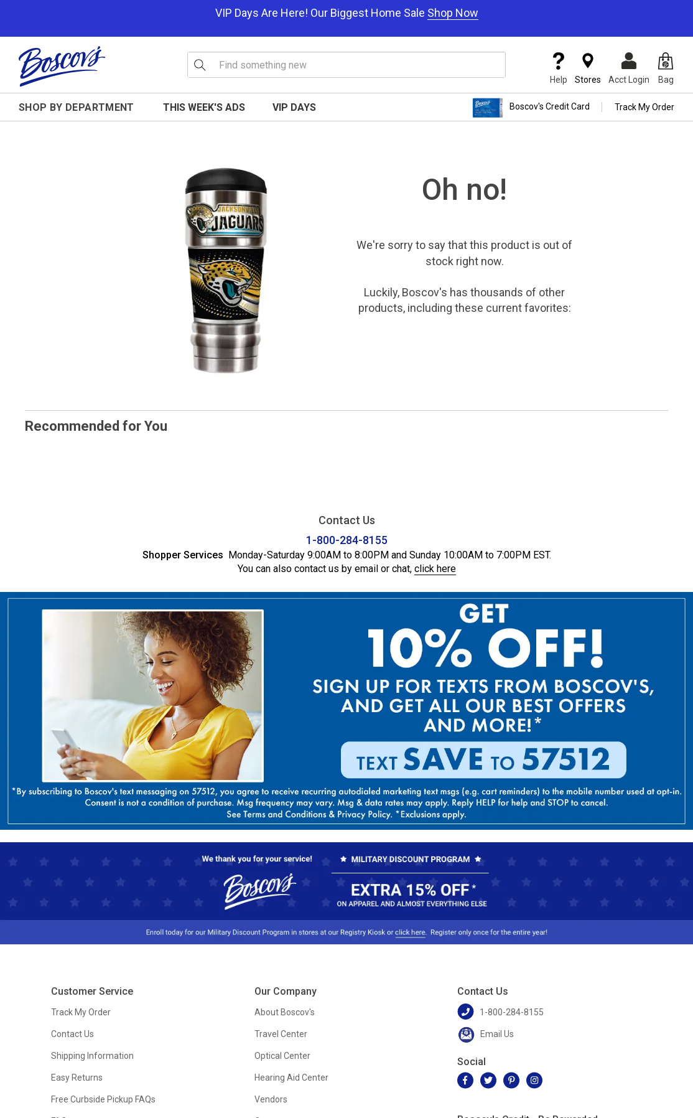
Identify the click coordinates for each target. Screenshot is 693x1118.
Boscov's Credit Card (531, 107)
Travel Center (280, 1034)
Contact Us (72, 1034)
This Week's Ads (204, 107)
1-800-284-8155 (347, 540)
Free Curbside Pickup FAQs (103, 1099)
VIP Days (294, 107)
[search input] (346, 64)
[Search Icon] (199, 64)
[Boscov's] (62, 66)
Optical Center (282, 1056)
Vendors (270, 1099)
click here (435, 569)
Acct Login (628, 68)
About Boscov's (284, 1012)
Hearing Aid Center (291, 1078)
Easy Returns (77, 1078)
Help (558, 68)
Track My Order (644, 107)
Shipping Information (92, 1056)
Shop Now (452, 12)
